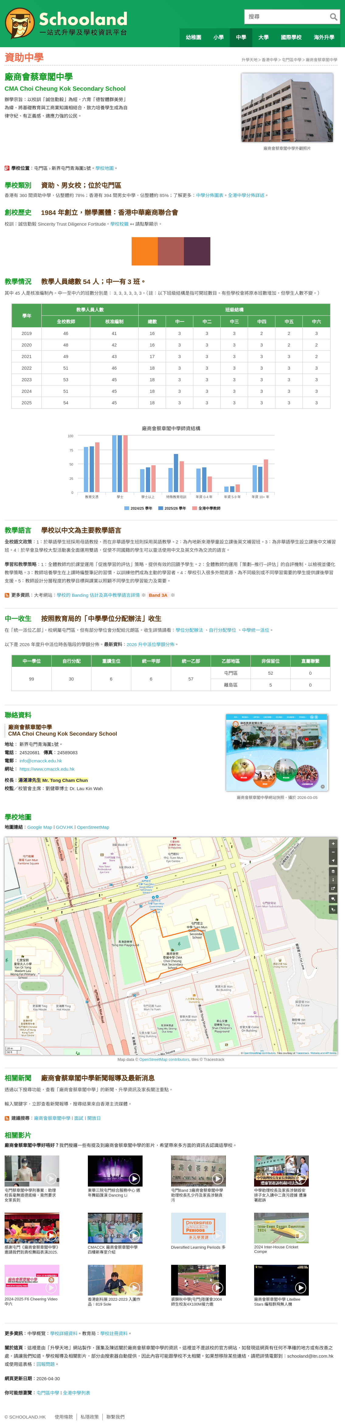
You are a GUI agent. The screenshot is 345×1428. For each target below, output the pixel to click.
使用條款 (64, 1416)
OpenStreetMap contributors (164, 1059)
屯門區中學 (292, 60)
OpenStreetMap (93, 827)
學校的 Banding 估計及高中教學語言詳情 (98, 595)
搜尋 (254, 17)
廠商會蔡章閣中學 (321, 60)
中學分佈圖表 (209, 195)
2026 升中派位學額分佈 (151, 644)
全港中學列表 (76, 1392)
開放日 (94, 1118)
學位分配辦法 (189, 630)
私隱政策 (90, 1416)
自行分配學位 (222, 630)
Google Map (39, 827)
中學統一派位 (255, 630)
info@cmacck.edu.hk (40, 760)
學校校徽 (119, 224)
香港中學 (270, 60)
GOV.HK (64, 827)
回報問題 (45, 1364)
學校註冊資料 (114, 1333)
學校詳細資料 (64, 1333)
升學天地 (249, 60)
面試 (78, 1118)
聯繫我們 (115, 1416)
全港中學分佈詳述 (246, 195)
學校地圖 (104, 168)
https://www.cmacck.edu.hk (46, 769)
